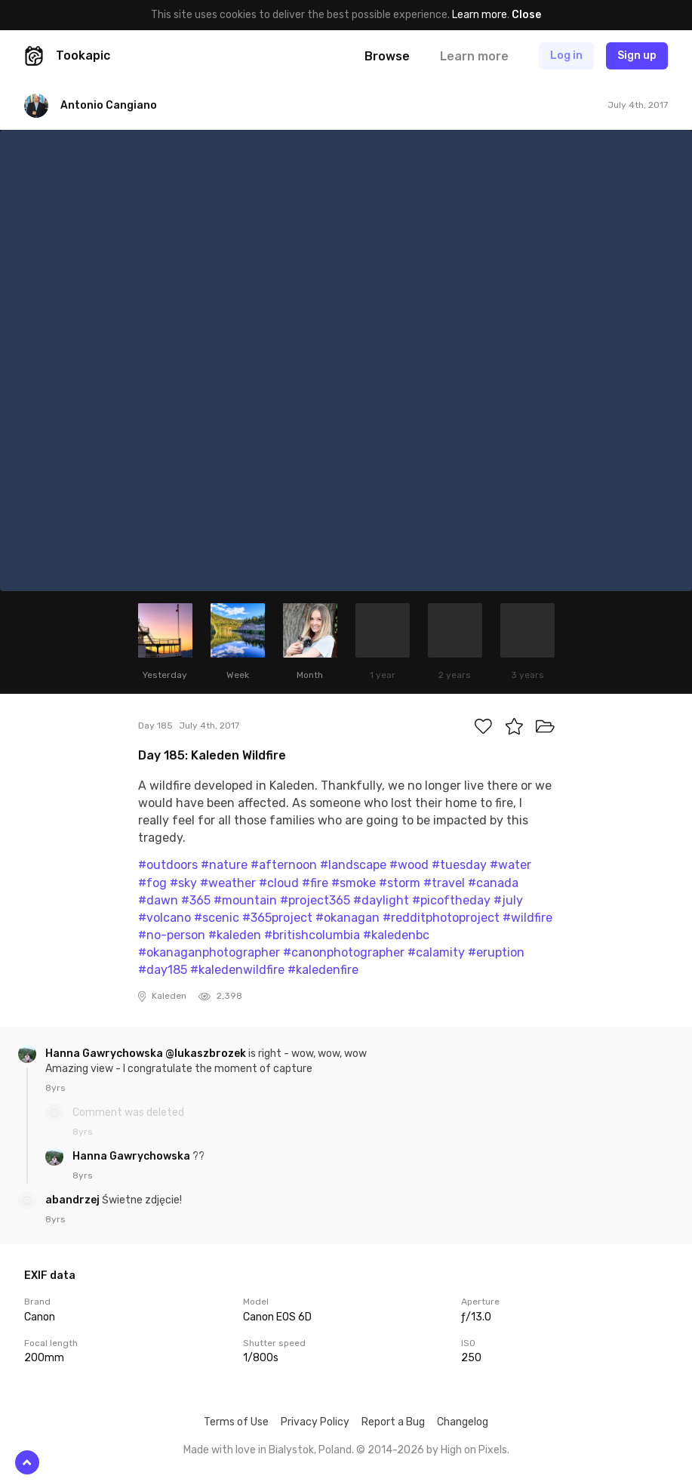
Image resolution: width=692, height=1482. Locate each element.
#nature (224, 865)
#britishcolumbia (312, 935)
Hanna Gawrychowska (105, 1053)
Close (526, 14)
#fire (315, 883)
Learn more (479, 14)
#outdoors (168, 865)
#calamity (436, 952)
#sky (183, 883)
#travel (444, 883)
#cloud (279, 883)
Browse (387, 56)
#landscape (353, 865)
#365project (277, 917)
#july (508, 900)
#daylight (381, 900)
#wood (409, 865)
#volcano (164, 917)
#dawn (158, 900)
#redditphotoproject (441, 917)
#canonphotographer (343, 952)
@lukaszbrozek (205, 1053)
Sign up (637, 55)
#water (510, 865)
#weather (228, 883)
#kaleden (234, 935)
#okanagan (347, 917)
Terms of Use (236, 1422)
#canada (493, 883)
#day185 (162, 970)
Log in (566, 55)
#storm (399, 883)
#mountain (245, 900)
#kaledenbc (396, 935)
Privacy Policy (315, 1422)
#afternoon (284, 865)
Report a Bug (393, 1422)
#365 (196, 900)
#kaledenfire (323, 970)
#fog (152, 883)
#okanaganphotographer (209, 952)
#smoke (353, 883)
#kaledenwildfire (237, 970)
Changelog (462, 1422)
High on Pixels (474, 1449)
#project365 (315, 900)
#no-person (171, 935)
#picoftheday (451, 900)
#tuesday (459, 865)
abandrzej (73, 1200)
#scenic (216, 917)
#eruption (496, 952)
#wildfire (527, 917)
